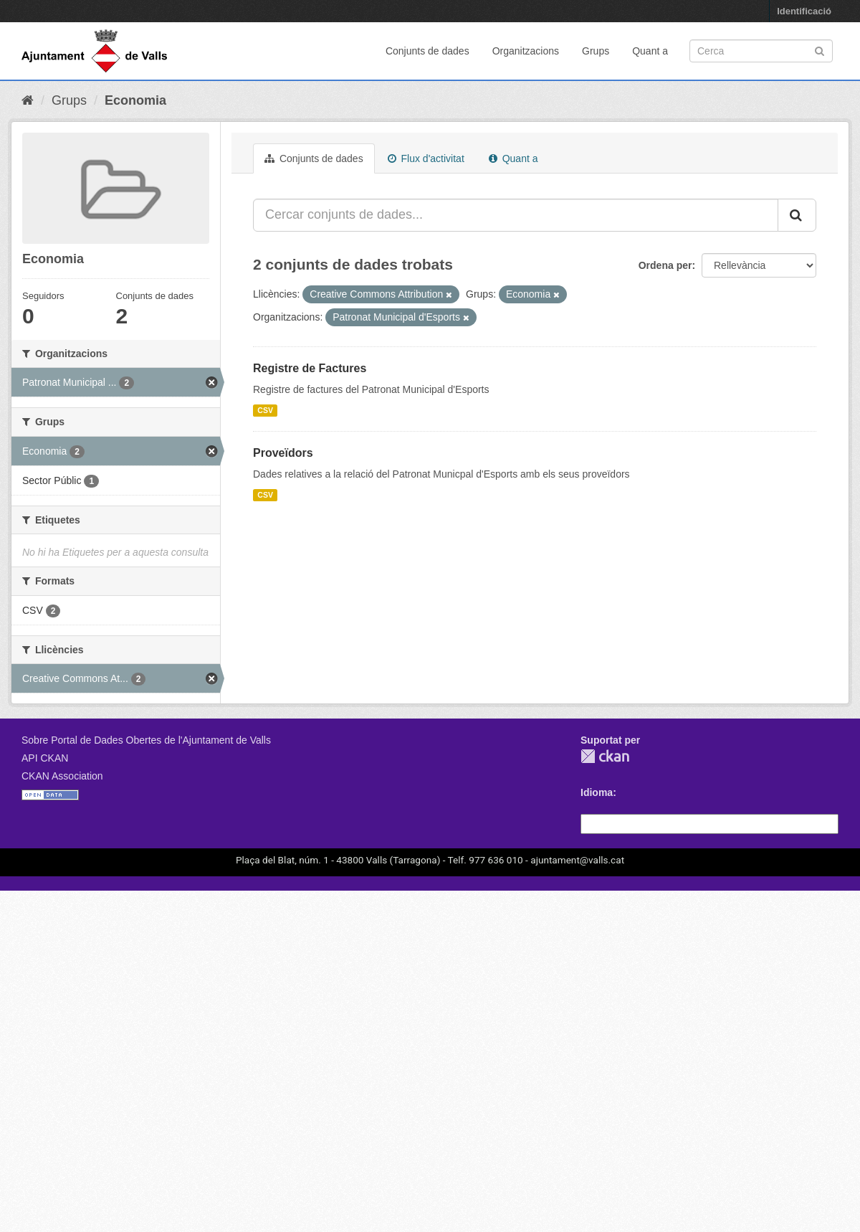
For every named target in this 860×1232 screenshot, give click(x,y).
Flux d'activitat (426, 158)
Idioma (596, 792)
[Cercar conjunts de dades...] (515, 215)
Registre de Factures (309, 368)
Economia (135, 100)
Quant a (650, 51)
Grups (595, 51)
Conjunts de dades (427, 51)
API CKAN (45, 758)
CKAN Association (62, 776)
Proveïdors (283, 453)
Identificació (804, 11)
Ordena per (665, 265)
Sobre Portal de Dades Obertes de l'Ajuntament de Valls (146, 740)
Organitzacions (525, 51)
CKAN (604, 756)
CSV (265, 410)
